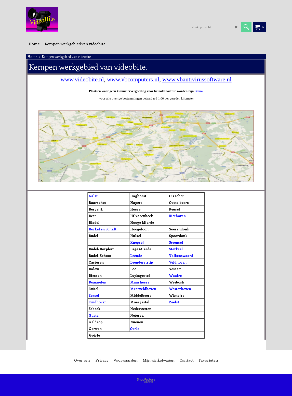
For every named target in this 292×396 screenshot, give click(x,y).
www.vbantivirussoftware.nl (197, 79)
